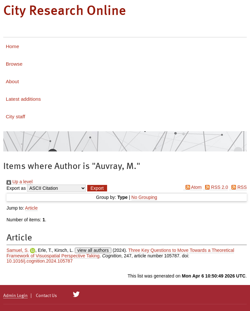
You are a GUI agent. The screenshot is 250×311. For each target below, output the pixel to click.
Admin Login (15, 295)
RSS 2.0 (215, 187)
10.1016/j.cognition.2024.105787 (40, 261)
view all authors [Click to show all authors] (93, 250)
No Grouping (144, 197)
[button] (97, 188)
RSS (238, 187)
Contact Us (46, 295)
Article (31, 208)
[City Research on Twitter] (76, 294)
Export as (16, 188)
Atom (192, 187)
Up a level (20, 181)
